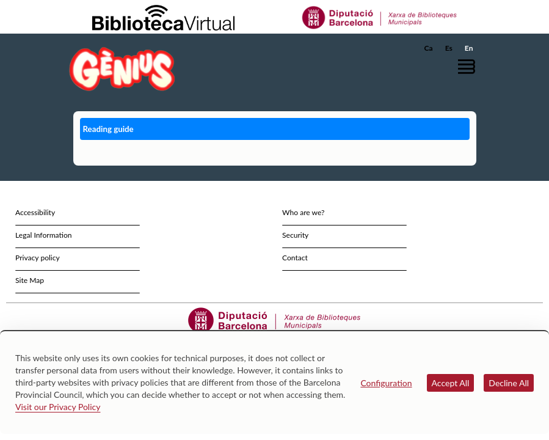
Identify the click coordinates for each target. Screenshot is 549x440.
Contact (295, 257)
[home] (122, 68)
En (469, 48)
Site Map (29, 280)
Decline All (509, 383)
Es (449, 48)
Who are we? (303, 212)
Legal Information (43, 235)
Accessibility (35, 212)
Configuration (386, 383)
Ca (428, 48)
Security (295, 235)
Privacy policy (37, 257)
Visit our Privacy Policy (57, 407)
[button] (469, 66)
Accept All (451, 383)
